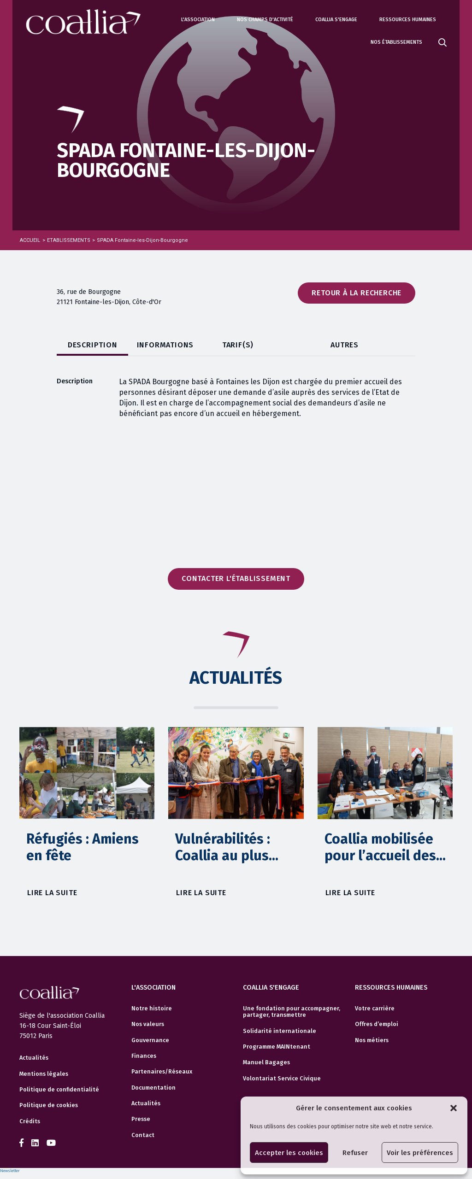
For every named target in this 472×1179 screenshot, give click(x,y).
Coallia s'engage (336, 20)
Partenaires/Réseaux (161, 1071)
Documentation (153, 1088)
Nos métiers (372, 1040)
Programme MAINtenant (276, 1047)
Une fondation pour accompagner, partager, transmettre (291, 1011)
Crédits (29, 1121)
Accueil (30, 240)
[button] (453, 1108)
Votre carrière (375, 1008)
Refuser (355, 1153)
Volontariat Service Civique (282, 1078)
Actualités (33, 1058)
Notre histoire (151, 1008)
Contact (142, 1135)
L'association (198, 20)
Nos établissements (396, 42)
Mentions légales (43, 1074)
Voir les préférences (420, 1153)
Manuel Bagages (266, 1062)
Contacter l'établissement (236, 578)
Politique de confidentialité (59, 1089)
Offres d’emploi (376, 1024)
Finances (143, 1056)
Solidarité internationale (279, 1031)
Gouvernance (150, 1040)
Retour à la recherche (356, 292)
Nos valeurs (147, 1024)
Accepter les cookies (289, 1153)
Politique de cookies (48, 1105)
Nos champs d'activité (265, 20)
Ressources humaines (407, 20)
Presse (140, 1119)
